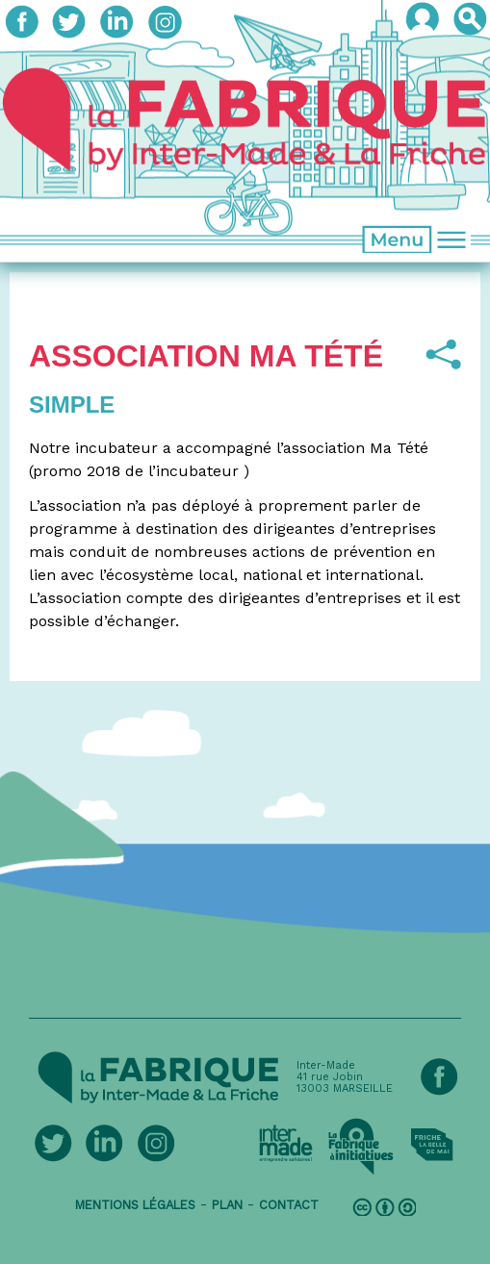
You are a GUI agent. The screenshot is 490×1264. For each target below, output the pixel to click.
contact (289, 1205)
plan (227, 1205)
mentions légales (135, 1205)
